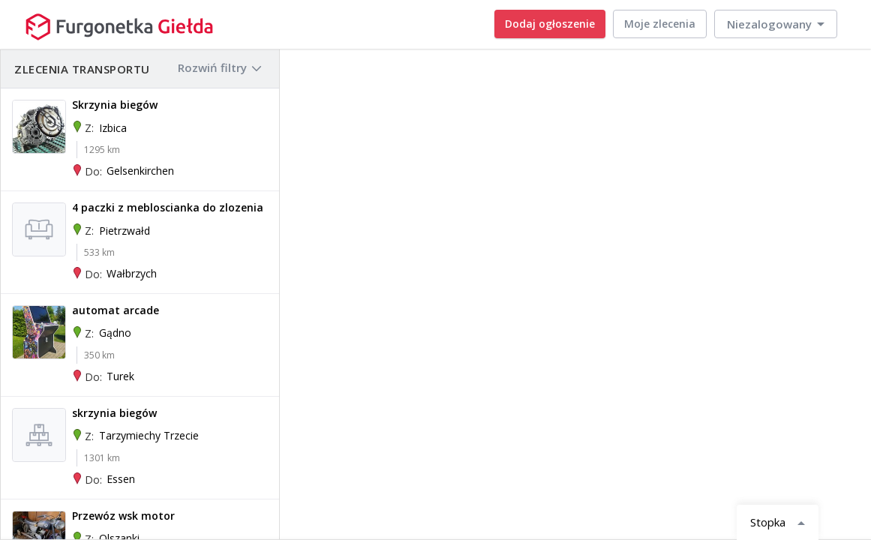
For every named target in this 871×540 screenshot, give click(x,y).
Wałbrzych (132, 273)
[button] (775, 24)
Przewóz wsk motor (123, 515)
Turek (120, 376)
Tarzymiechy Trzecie (149, 435)
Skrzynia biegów (115, 105)
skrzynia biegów (114, 413)
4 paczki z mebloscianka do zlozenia (167, 207)
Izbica (113, 128)
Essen (121, 479)
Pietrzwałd (124, 231)
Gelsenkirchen (140, 171)
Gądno (115, 333)
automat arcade (115, 310)
